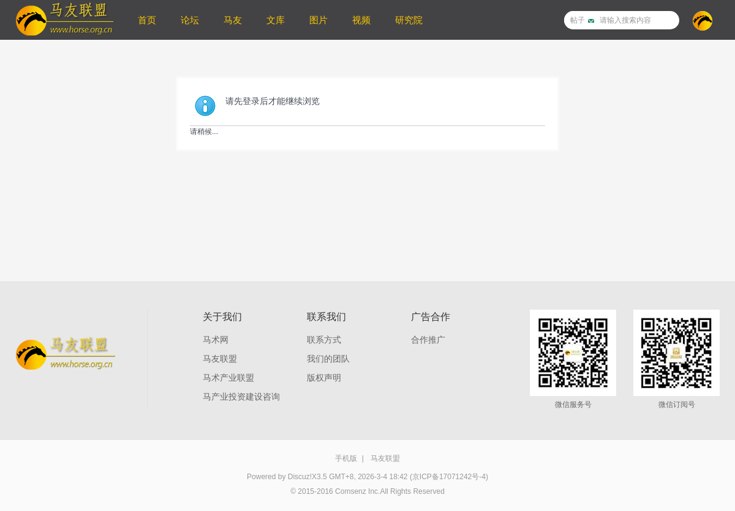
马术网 (215, 340)
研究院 (409, 20)
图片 (318, 20)
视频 (361, 20)
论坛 (190, 20)
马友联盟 (220, 359)
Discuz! (300, 476)
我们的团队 (328, 359)
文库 (275, 20)
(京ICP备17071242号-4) (449, 476)
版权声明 (324, 377)
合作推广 (428, 340)
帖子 (577, 20)
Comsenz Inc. (357, 491)
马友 (233, 20)
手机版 (346, 458)
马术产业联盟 (228, 377)
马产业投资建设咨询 (241, 396)
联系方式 (324, 340)
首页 (147, 20)
